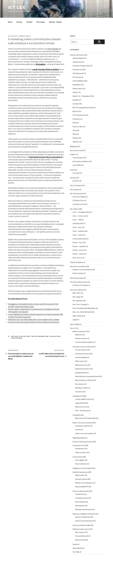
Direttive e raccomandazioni (82, 261)
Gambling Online (80, 364)
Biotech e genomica (79, 323)
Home (10, 14)
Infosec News (77, 80)
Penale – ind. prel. (78, 242)
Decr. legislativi (78, 292)
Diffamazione (79, 353)
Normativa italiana (76, 282)
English (72, 146)
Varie (74, 122)
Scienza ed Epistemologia (81, 517)
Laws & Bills (77, 157)
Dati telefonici (80, 497)
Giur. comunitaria (76, 177)
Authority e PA (77, 215)
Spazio (75, 536)
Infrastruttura (79, 440)
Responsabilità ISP (81, 478)
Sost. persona (80, 376)
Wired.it (75, 130)
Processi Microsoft (81, 528)
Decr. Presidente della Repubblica (84, 300)
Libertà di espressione (80, 464)
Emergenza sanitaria (82, 418)
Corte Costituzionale (80, 231)
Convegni (76, 165)
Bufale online (79, 467)
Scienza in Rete (78, 118)
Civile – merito (77, 227)
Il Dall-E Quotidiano (76, 254)
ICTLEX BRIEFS (78, 73)
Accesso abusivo (81, 342)
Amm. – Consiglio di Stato (81, 204)
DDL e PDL (76, 285)
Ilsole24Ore (77, 77)
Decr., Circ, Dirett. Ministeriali (82, 304)
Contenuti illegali (80, 349)
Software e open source (81, 521)
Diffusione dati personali (83, 501)
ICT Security (77, 69)
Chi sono (19, 14)
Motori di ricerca (80, 399)
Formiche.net (77, 61)
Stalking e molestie (81, 380)
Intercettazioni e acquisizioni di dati (87, 368)
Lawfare (78, 421)
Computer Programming (81, 58)
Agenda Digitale (78, 50)
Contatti (29, 14)
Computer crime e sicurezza (82, 338)
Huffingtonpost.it (78, 65)
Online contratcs (81, 444)
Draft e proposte (78, 265)
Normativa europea (76, 270)
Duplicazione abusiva (82, 361)
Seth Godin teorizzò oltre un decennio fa (45, 149)
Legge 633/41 (80, 395)
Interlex (75, 84)
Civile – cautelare (78, 223)
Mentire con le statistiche (83, 475)
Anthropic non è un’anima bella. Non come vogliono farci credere (33, 311)
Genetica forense (81, 330)
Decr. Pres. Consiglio (80, 296)
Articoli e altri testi (21, 328)
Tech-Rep (76, 544)
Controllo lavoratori (81, 490)
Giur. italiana (74, 201)
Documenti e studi (76, 142)
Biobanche (79, 326)
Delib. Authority (78, 308)
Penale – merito (78, 246)
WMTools (76, 134)
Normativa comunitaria (78, 258)
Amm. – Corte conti (79, 208)
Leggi (74, 311)
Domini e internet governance (83, 434)
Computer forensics (82, 345)
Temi (71, 320)
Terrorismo (79, 383)
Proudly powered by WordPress (28, 564)
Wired (75, 126)
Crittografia (77, 407)
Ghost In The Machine (82, 509)
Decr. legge (76, 289)
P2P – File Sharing (81, 402)
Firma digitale (79, 452)
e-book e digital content (83, 391)
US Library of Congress (80, 277)
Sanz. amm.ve (77, 250)
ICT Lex (17, 7)
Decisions (76, 173)
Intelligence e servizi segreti (82, 460)
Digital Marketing (40, 328)
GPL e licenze (80, 524)
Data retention (80, 494)
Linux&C (76, 96)
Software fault (80, 532)
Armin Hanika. (53, 41)
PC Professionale (79, 107)
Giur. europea (74, 181)
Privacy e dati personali (80, 483)
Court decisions (78, 149)
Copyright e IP (77, 388)
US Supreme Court (79, 196)
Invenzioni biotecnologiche (84, 334)
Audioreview (77, 54)
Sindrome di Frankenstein (84, 513)
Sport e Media (75, 316)
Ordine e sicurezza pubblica (84, 425)
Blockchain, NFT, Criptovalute (85, 410)
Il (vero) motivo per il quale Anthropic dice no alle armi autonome (33, 314)
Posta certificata (81, 456)
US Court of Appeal (79, 189)
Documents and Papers (81, 153)
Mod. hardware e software (84, 372)
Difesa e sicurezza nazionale (82, 415)
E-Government (78, 449)
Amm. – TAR (77, 212)
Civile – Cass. (77, 219)
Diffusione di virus (81, 357)
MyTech (75, 103)
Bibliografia (74, 138)
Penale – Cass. (78, 234)
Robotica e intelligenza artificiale (84, 506)
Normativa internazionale (78, 274)
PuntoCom (76, 111)
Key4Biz (75, 92)
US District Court (78, 192)
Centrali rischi (80, 486)
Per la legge (40, 14)
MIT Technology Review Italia (83, 99)
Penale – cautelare (79, 238)
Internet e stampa (81, 471)
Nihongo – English (55, 14)
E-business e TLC (78, 437)
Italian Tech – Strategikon (81, 88)
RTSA (75, 115)
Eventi (72, 162)
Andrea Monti (25, 28)
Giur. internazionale (76, 185)
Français (73, 170)
